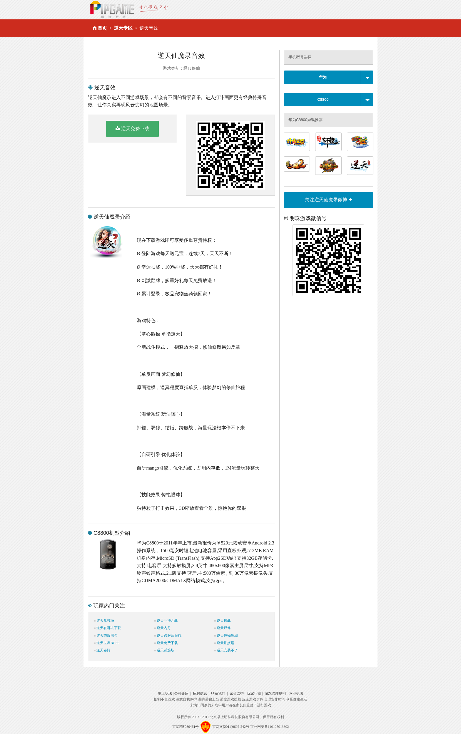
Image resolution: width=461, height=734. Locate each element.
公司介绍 (181, 693)
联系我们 (218, 693)
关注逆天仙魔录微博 (328, 199)
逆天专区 (123, 28)
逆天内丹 (162, 628)
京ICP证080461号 (185, 727)
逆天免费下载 (132, 128)
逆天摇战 (222, 621)
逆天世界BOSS (106, 643)
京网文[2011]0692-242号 (230, 727)
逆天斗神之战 (166, 621)
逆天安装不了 (226, 650)
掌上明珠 (165, 693)
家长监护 (237, 693)
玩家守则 (254, 693)
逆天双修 (222, 628)
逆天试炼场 (164, 650)
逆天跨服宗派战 (167, 636)
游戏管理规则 (275, 693)
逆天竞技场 (104, 621)
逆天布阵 (102, 650)
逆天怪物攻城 (226, 636)
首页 (102, 28)
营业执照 (296, 693)
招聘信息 (200, 693)
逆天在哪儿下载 (107, 628)
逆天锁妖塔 (224, 643)
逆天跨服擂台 (106, 636)
